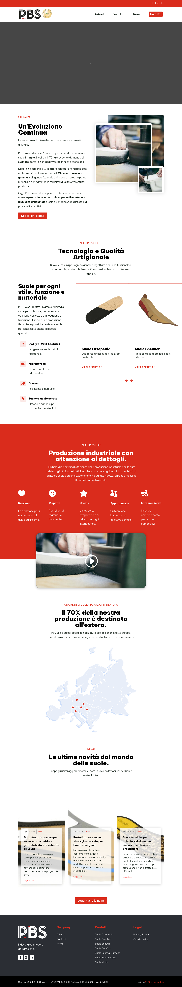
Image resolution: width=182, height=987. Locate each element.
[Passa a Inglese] (157, 3)
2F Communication (154, 981)
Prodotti (119, 14)
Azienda (100, 14)
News (136, 14)
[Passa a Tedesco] (161, 3)
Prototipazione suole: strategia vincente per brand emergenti (88, 840)
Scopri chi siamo (33, 215)
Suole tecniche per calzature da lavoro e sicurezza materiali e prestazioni (137, 842)
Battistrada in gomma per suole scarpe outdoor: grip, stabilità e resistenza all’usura (41, 842)
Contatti (155, 14)
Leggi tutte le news (91, 900)
